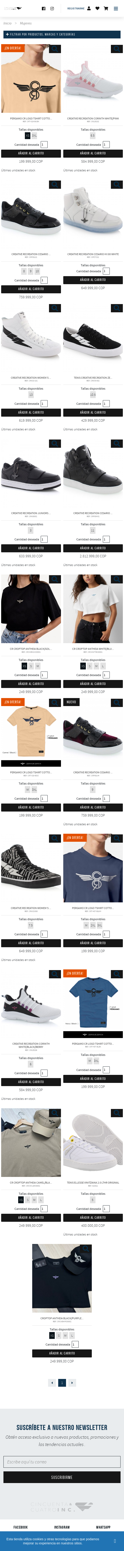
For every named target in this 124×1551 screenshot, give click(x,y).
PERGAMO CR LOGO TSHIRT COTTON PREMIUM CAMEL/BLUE (31, 732)
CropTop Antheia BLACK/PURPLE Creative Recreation (62, 1278)
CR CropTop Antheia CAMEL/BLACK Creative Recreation (31, 1142)
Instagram (62, 1527)
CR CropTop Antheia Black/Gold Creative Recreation (31, 609)
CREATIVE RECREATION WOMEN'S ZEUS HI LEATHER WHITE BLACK (31, 337)
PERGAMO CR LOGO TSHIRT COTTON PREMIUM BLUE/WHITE (93, 868)
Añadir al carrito (31, 153)
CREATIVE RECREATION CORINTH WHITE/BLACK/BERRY (31, 1003)
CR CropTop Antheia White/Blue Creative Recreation (93, 609)
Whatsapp (103, 1527)
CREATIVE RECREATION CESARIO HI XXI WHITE (93, 214)
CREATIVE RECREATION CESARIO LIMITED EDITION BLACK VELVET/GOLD (31, 214)
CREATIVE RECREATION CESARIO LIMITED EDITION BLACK (93, 473)
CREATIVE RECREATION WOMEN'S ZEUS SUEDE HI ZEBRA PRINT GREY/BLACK (31, 868)
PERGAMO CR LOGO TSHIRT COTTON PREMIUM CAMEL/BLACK (31, 78)
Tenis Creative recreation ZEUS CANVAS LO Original (93, 337)
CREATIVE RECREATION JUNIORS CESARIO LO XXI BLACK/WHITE (31, 473)
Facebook (21, 1527)
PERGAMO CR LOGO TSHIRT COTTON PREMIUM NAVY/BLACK (93, 1003)
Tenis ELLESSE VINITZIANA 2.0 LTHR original (93, 1142)
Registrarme (75, 8)
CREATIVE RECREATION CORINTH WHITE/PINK (93, 78)
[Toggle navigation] (116, 8)
